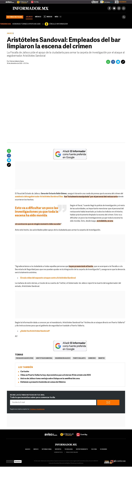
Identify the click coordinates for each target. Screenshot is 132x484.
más (58, 17)
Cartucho (24, 372)
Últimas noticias (14, 17)
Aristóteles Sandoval (44, 358)
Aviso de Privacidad (54, 463)
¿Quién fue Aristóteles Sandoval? (35, 331)
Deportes (58, 449)
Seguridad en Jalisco (62, 358)
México (38, 17)
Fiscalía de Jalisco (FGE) (24, 358)
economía (103, 449)
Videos (48, 17)
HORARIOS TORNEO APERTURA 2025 (26, 24)
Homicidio (92, 358)
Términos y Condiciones (37, 409)
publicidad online (72, 452)
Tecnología (69, 449)
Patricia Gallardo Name (17, 61)
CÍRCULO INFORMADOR (58, 24)
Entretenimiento (82, 449)
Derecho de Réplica (65, 463)
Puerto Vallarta (79, 358)
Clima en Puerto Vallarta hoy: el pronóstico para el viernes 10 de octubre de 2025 (55, 375)
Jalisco (29, 17)
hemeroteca (58, 452)
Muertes (101, 358)
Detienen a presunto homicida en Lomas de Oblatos (43, 382)
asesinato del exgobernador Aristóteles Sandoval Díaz (39, 197)
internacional (47, 449)
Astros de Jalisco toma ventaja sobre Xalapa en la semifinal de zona (50, 379)
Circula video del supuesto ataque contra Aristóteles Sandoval (48, 278)
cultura (94, 449)
